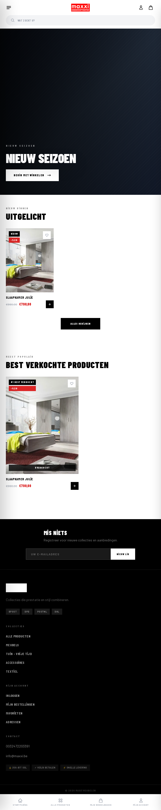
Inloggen (13, 695)
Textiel (12, 671)
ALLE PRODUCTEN (18, 636)
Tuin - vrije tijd (19, 654)
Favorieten (14, 713)
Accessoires (15, 662)
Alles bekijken (80, 323)
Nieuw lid (123, 554)
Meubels (12, 645)
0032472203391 (18, 746)
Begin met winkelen (32, 175)
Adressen (13, 722)
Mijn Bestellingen (20, 704)
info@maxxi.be (16, 756)
